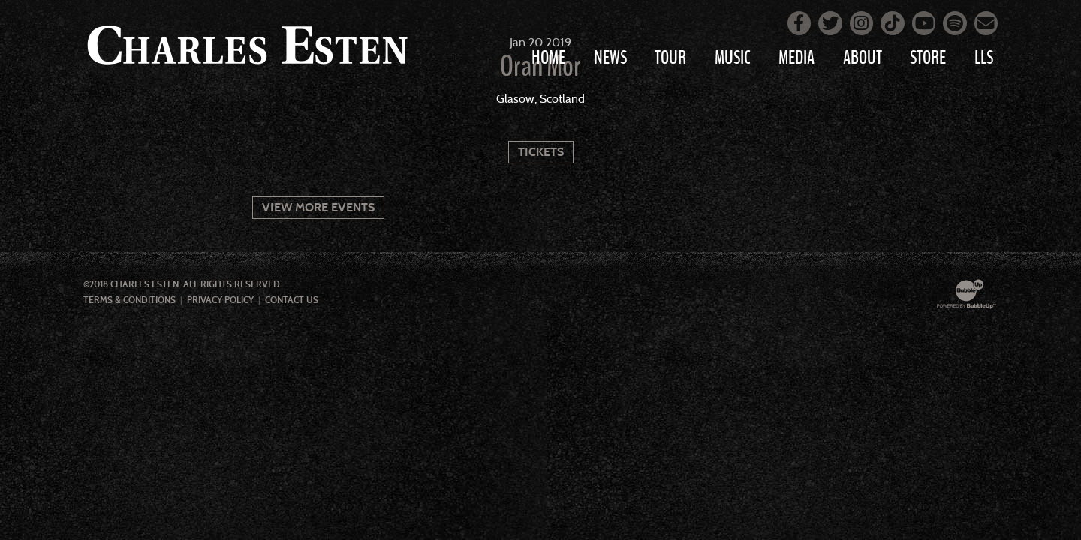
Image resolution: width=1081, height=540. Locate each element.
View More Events (318, 207)
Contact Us (291, 300)
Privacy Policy (220, 300)
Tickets (541, 152)
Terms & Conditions (129, 300)
